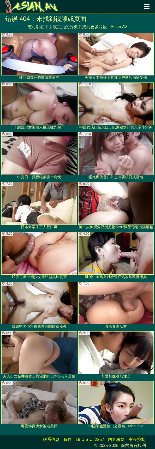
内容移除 (116, 439)
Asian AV (119, 27)
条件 (67, 439)
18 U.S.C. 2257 (90, 439)
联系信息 (51, 439)
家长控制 (137, 439)
